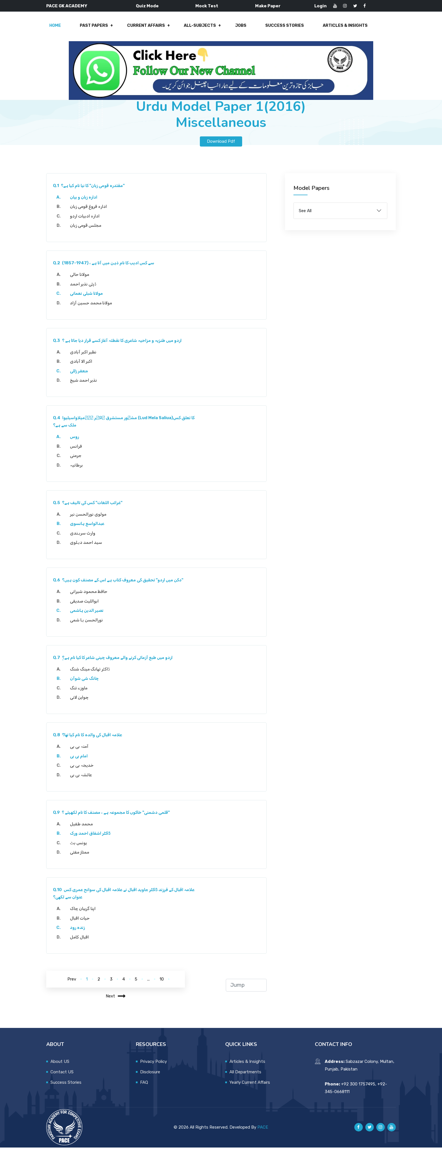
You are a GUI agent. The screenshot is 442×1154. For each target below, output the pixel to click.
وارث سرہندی (84, 539)
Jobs (237, 28)
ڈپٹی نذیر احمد (85, 290)
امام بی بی (81, 762)
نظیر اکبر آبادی (85, 358)
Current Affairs (146, 28)
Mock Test (206, 5)
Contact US (62, 1078)
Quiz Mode (147, 5)
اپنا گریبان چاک (85, 915)
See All (305, 217)
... (148, 985)
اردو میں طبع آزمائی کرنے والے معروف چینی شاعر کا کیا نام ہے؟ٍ (115, 664)
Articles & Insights (338, 28)
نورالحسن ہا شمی (88, 626)
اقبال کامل (81, 943)
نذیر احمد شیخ (85, 387)
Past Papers (96, 28)
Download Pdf (221, 147)
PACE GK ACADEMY (66, 5)
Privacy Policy (153, 1068)
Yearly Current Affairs (249, 1088)
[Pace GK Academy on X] (369, 1134)
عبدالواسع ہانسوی (89, 530)
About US (59, 1068)
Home (59, 28)
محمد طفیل (83, 830)
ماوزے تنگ (80, 694)
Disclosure (150, 1078)
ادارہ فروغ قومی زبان (90, 213)
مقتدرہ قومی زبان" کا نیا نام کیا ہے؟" (91, 192)
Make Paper (267, 5)
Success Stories (279, 28)
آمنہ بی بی (81, 753)
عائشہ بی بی (83, 781)
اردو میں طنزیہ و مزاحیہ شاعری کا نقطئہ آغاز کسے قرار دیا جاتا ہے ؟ (119, 347)
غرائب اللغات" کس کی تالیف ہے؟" (90, 509)
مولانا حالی (81, 281)
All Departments (245, 1078)
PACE (262, 1133)
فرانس (78, 452)
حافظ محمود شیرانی (90, 598)
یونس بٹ (80, 849)
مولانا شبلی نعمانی (88, 300)
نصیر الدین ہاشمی (88, 617)
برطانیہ (78, 471)
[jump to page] (246, 991)
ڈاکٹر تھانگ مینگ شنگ (92, 675)
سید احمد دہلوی (88, 549)
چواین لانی (81, 704)
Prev (71, 985)
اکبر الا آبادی (83, 368)
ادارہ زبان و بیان (85, 203)
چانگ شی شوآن (86, 685)
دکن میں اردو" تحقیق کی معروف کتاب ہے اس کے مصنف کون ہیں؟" (120, 586)
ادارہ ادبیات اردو (86, 222)
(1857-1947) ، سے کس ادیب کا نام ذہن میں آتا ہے (105, 269)
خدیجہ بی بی (84, 772)
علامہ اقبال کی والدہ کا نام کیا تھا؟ (89, 741)
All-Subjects (198, 28)
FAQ (144, 1088)
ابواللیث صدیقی (86, 607)
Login (320, 5)
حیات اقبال (82, 924)
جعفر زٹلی (81, 377)
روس (76, 443)
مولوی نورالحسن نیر (90, 520)
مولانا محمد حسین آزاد (93, 309)
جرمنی (77, 462)
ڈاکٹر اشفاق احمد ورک (92, 840)
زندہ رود (79, 934)
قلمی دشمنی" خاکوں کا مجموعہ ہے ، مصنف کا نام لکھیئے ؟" (113, 818)
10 (162, 985)
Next (116, 1002)
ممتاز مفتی (81, 858)
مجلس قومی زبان (87, 232)
